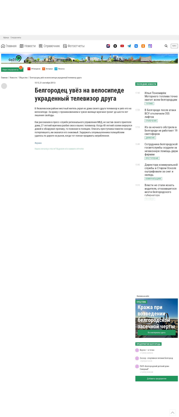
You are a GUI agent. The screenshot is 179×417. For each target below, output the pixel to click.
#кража (38, 143)
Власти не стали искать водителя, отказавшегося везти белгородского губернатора (160, 190)
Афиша (6, 37)
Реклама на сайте (143, 296)
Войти (174, 46)
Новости (28, 46)
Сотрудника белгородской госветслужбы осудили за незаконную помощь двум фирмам (161, 149)
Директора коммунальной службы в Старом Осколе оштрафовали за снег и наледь (161, 169)
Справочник (49, 46)
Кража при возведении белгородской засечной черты (156, 317)
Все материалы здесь (157, 332)
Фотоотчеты (74, 46)
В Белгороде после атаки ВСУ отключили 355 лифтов (160, 113)
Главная (9, 46)
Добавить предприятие (156, 378)
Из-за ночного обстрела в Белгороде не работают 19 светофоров (161, 131)
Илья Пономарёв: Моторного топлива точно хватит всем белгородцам (161, 96)
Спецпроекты (15, 37)
